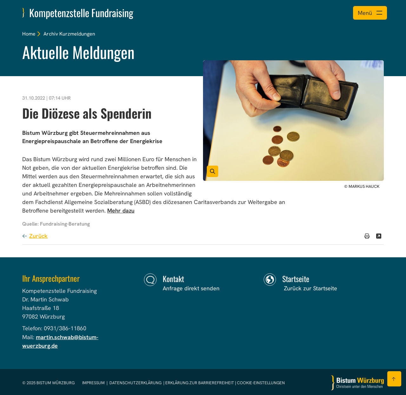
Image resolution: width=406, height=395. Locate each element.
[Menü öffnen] (370, 13)
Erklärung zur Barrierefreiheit (199, 382)
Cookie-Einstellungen (261, 382)
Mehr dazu (120, 210)
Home (29, 33)
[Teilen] (379, 236)
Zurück (38, 236)
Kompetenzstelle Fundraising (81, 12)
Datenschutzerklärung (135, 382)
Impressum (94, 382)
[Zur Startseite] (357, 382)
